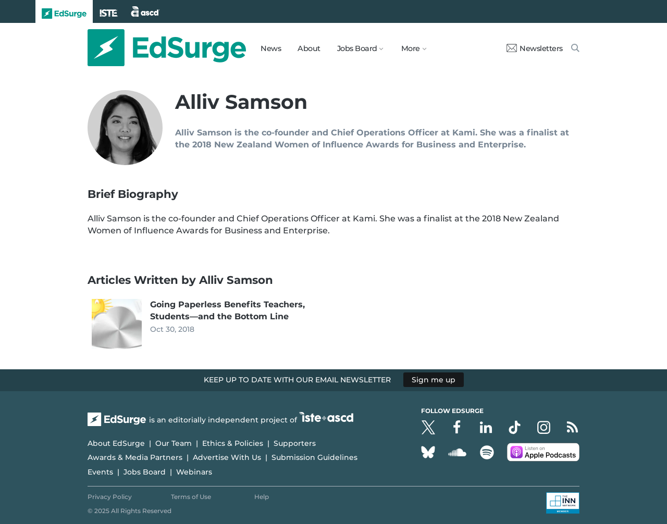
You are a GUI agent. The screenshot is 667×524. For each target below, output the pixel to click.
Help (261, 497)
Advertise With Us (227, 457)
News (271, 48)
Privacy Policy (110, 497)
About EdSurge (116, 443)
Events (100, 472)
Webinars (194, 472)
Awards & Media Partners (135, 457)
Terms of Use (191, 497)
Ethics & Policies (232, 443)
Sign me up (433, 379)
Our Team (173, 443)
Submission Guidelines (314, 457)
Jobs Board (144, 472)
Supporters (295, 443)
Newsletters (535, 48)
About (309, 48)
